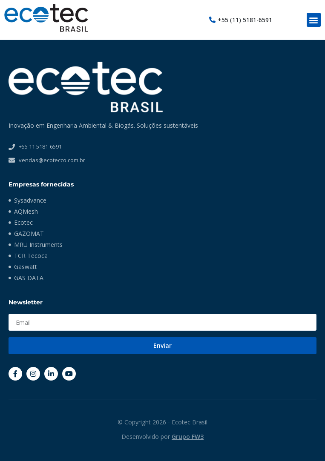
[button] (314, 20)
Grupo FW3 (188, 436)
